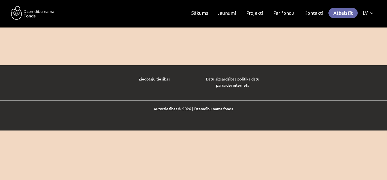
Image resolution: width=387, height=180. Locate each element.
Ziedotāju (147, 79)
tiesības (163, 79)
